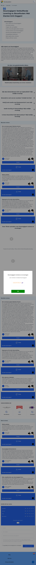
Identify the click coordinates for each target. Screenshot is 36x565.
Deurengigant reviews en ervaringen (18, 275)
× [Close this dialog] (34, 1)
